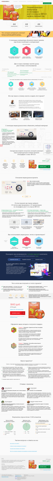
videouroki (5, 1)
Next (30, 196)
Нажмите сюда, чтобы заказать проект (16, 309)
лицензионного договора (46, 169)
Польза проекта (36, 1)
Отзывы (41, 1)
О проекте (15, 1)
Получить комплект (47, 3)
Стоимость (29, 1)
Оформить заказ (43, 166)
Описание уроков (22, 1)
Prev (22, 196)
